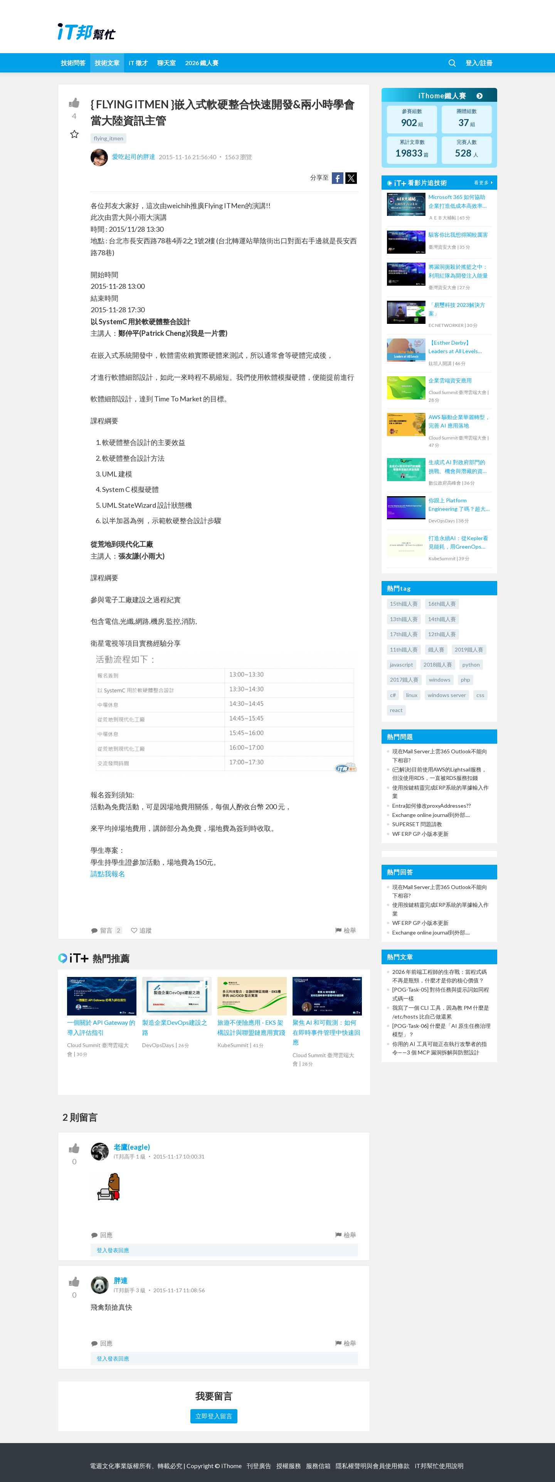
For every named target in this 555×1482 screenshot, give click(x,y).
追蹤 (141, 930)
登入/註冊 (479, 62)
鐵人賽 (436, 649)
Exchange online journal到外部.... (431, 815)
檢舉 (345, 930)
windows (440, 679)
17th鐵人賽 (404, 634)
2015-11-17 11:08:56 (179, 1290)
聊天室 (166, 62)
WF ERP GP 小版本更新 (420, 833)
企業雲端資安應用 (450, 380)
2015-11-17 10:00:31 (179, 1156)
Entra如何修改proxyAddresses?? (431, 805)
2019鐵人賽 (469, 649)
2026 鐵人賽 (202, 62)
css (480, 695)
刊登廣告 (259, 1465)
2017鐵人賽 (404, 679)
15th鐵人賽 (404, 603)
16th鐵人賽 (442, 603)
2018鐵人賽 (438, 664)
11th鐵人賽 (404, 649)
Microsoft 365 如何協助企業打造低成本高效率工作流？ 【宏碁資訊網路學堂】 (459, 202)
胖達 (121, 1280)
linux (411, 695)
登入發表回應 (113, 1250)
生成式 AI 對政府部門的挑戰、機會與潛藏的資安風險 (458, 467)
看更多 (484, 182)
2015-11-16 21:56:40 (187, 156)
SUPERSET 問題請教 (417, 824)
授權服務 (288, 1465)
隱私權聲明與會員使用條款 (373, 1465)
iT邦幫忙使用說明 (439, 1465)
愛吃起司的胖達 (123, 156)
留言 (106, 930)
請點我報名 (108, 873)
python (471, 664)
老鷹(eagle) (132, 1147)
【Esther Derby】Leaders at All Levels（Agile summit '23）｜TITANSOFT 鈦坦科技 (456, 347)
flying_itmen (108, 138)
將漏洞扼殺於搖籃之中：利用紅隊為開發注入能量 (458, 270)
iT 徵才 (138, 62)
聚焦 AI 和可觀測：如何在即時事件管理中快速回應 (326, 1032)
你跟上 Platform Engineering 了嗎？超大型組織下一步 (457, 505)
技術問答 (73, 62)
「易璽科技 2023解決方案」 (457, 309)
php (465, 679)
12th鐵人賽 (442, 634)
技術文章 (107, 62)
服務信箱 (318, 1465)
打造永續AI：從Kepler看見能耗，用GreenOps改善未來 (458, 543)
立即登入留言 (213, 1416)
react (396, 710)
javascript (401, 664)
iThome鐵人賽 (450, 95)
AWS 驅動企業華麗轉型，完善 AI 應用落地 (459, 421)
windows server (447, 695)
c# (393, 695)
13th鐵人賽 (404, 619)
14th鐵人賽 (442, 619)
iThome (231, 1465)
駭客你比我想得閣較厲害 (458, 234)
